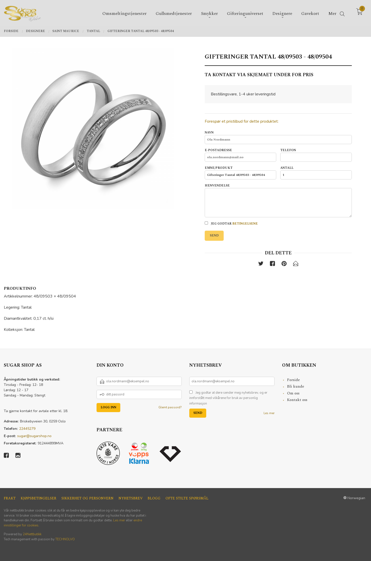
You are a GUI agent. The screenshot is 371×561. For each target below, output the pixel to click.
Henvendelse (278, 200)
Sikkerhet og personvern (87, 498)
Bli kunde (295, 386)
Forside (293, 380)
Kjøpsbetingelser (38, 498)
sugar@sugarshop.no (34, 436)
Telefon (316, 155)
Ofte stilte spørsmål (187, 498)
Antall (316, 172)
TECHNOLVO (65, 539)
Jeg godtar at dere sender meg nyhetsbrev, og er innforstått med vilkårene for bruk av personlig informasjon (228, 398)
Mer (332, 13)
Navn (278, 137)
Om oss (293, 393)
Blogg (154, 498)
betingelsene (245, 223)
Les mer (269, 413)
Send (214, 235)
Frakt (10, 498)
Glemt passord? (170, 407)
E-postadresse (240, 155)
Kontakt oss (297, 400)
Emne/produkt (240, 172)
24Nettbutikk (32, 534)
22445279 (27, 428)
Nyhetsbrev (131, 498)
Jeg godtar (231, 223)
